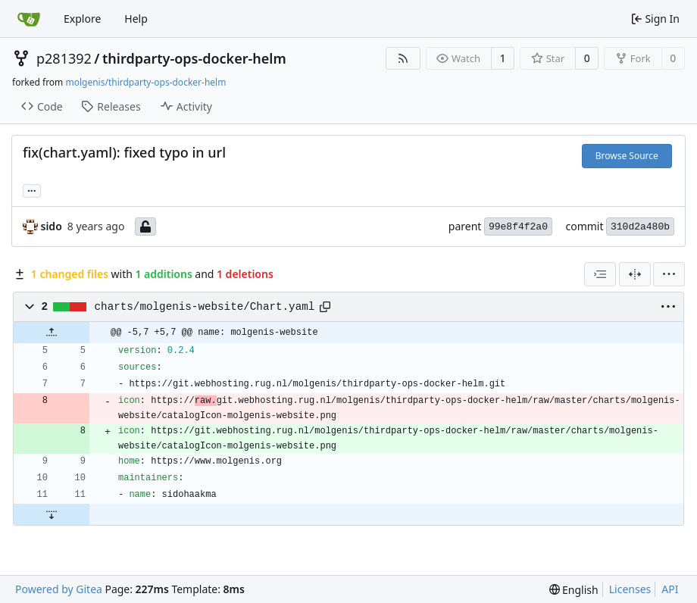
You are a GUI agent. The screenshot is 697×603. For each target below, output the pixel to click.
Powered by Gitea (58, 589)
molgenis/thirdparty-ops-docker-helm (145, 82)
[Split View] (635, 274)
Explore (82, 18)
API (669, 589)
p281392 (64, 58)
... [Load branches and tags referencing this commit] (31, 189)
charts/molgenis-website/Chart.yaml (205, 307)
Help (136, 18)
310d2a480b (640, 227)
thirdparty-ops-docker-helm (194, 58)
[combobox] (600, 274)
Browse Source (626, 155)
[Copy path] (325, 306)
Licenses (630, 589)
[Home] (29, 19)
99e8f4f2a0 (518, 227)
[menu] (669, 274)
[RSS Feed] (403, 58)
